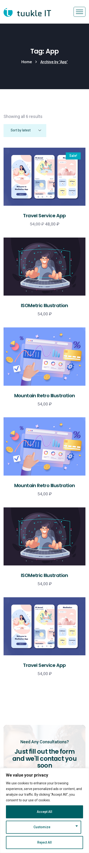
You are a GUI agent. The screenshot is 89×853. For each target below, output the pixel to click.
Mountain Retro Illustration (44, 395)
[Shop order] (25, 130)
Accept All (44, 812)
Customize (41, 827)
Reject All (44, 842)
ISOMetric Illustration (44, 305)
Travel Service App (44, 215)
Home (26, 62)
